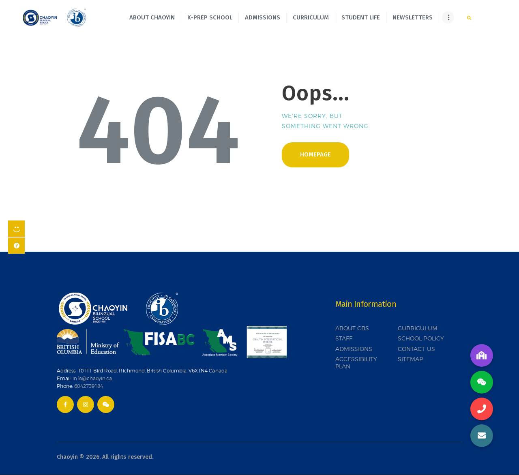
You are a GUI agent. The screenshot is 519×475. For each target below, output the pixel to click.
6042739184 (88, 386)
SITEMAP (410, 358)
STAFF (343, 338)
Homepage (315, 154)
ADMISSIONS (354, 348)
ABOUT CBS (352, 328)
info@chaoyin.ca (92, 378)
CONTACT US (416, 348)
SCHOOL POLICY (421, 338)
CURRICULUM (418, 328)
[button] (481, 435)
